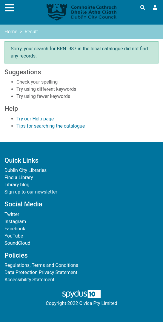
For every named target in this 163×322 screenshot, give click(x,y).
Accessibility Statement (29, 279)
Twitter (11, 214)
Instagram (15, 221)
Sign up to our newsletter (30, 192)
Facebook (14, 229)
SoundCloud (17, 243)
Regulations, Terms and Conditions (41, 265)
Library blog (16, 185)
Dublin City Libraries (25, 170)
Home (10, 31)
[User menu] (155, 7)
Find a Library (18, 177)
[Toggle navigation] (9, 6)
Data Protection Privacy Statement (40, 272)
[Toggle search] (143, 7)
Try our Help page (35, 119)
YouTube (13, 236)
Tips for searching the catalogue (50, 126)
